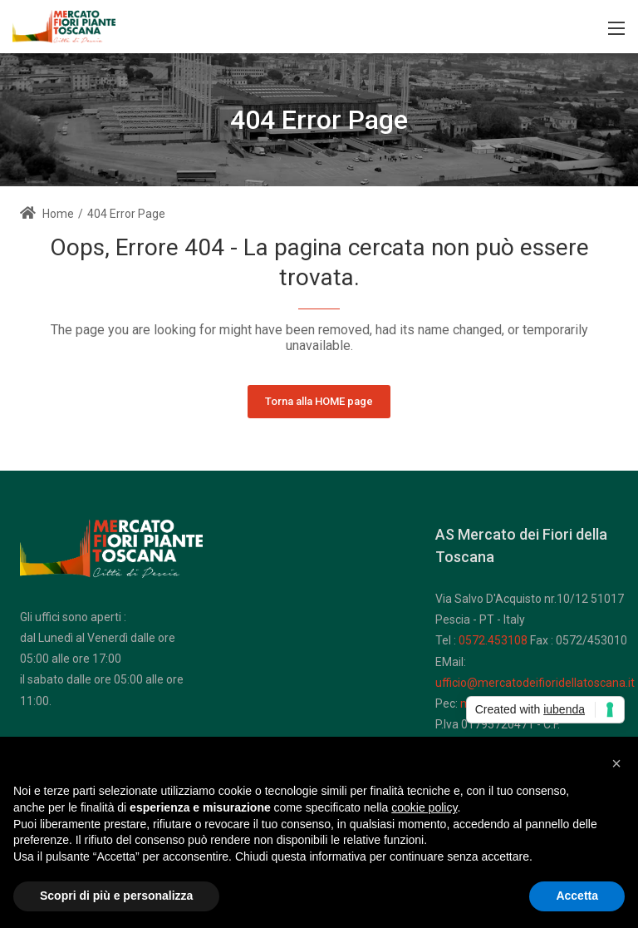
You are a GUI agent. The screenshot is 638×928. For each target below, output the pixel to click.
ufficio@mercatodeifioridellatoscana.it (535, 682)
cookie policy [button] (424, 807)
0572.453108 (493, 640)
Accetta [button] (577, 895)
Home (47, 213)
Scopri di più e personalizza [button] (116, 895)
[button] (616, 763)
